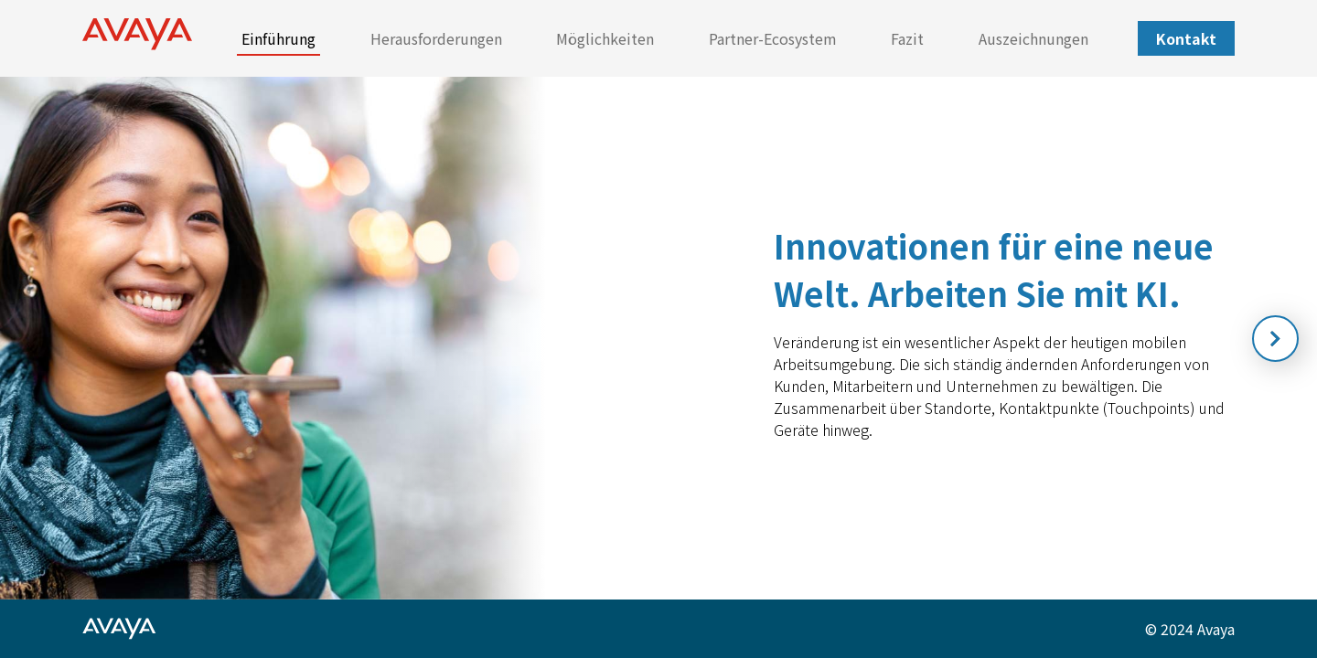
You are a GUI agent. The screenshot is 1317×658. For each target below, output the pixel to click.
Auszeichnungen (1033, 38)
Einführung (278, 38)
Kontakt (1186, 38)
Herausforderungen (436, 38)
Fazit (907, 38)
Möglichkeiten (605, 38)
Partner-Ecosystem (773, 38)
